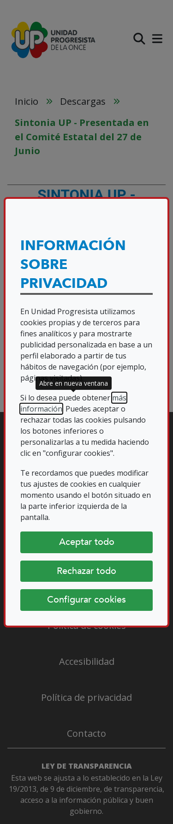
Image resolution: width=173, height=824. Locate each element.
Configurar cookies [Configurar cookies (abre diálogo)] (86, 599)
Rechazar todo (86, 571)
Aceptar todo (86, 542)
